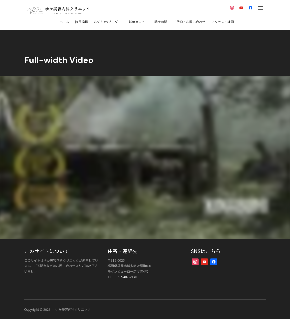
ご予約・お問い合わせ (189, 21)
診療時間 (160, 21)
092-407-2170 (127, 276)
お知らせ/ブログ (106, 21)
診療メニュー (138, 21)
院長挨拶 (81, 21)
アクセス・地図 (222, 21)
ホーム (64, 21)
